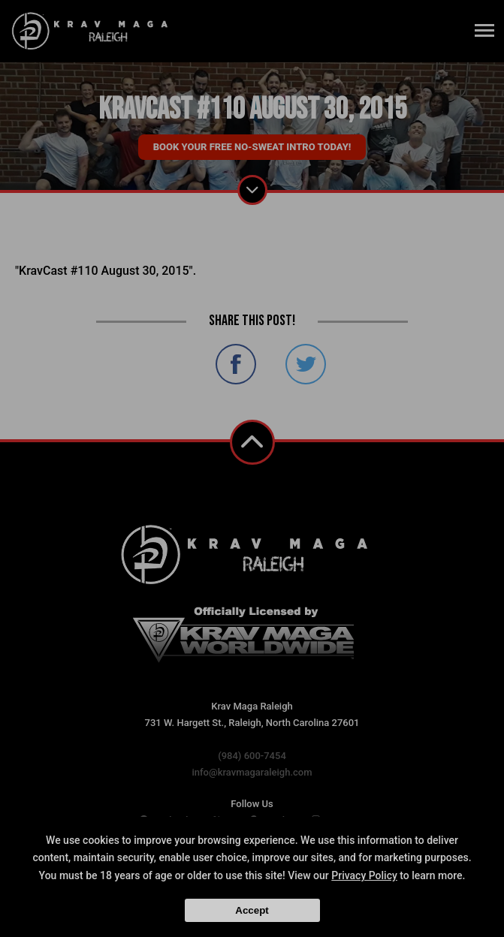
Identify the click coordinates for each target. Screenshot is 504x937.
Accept (251, 910)
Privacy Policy (364, 875)
